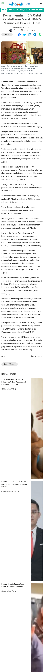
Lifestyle (22, 10)
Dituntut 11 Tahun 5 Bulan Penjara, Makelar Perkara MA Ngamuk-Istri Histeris (14, 484)
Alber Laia (25, 30)
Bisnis (9, 10)
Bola (28, 10)
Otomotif (34, 10)
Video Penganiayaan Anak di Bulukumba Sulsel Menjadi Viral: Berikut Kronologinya (13, 382)
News (4, 10)
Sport (15, 10)
